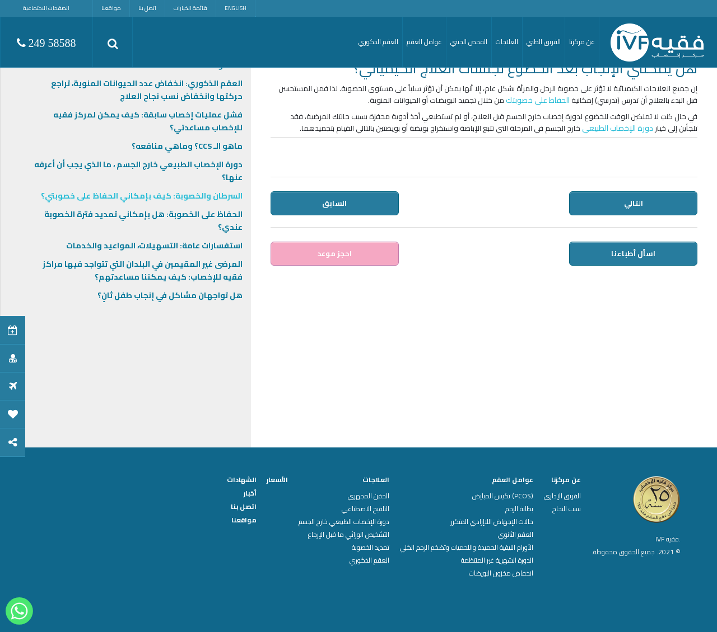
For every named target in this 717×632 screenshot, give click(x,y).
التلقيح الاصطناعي (365, 508)
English (235, 8)
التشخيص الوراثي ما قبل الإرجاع (348, 534)
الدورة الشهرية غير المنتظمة (497, 560)
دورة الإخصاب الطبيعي (617, 128)
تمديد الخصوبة (370, 547)
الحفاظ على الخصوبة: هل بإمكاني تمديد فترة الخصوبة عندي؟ (143, 220)
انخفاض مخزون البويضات (501, 573)
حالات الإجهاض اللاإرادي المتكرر (492, 521)
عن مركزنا (566, 479)
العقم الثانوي (515, 534)
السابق (334, 203)
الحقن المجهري (368, 496)
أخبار (250, 493)
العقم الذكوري (369, 560)
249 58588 (46, 43)
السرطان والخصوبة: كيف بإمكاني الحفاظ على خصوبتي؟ (142, 195)
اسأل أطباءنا (634, 253)
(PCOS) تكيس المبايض (502, 496)
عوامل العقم (512, 479)
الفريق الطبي (544, 41)
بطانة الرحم (519, 508)
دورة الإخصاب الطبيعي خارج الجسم (344, 521)
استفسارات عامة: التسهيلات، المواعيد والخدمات (154, 245)
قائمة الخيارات (190, 8)
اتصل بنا (147, 8)
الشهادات (242, 479)
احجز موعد (335, 253)
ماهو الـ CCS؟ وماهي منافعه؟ (187, 146)
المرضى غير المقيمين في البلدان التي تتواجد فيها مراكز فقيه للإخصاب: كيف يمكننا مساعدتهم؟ (143, 270)
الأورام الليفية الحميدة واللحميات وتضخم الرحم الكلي (466, 547)
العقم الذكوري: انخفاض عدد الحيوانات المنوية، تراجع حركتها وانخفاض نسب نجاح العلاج (147, 89)
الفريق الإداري (562, 496)
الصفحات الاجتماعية (46, 8)
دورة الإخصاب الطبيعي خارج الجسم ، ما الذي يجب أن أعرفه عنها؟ (138, 171)
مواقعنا (111, 8)
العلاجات (375, 479)
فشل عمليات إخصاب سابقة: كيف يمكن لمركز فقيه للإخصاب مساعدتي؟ (148, 121)
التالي (633, 203)
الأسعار (277, 479)
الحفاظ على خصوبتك (538, 100)
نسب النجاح (566, 508)
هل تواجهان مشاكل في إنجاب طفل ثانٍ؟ (170, 295)
